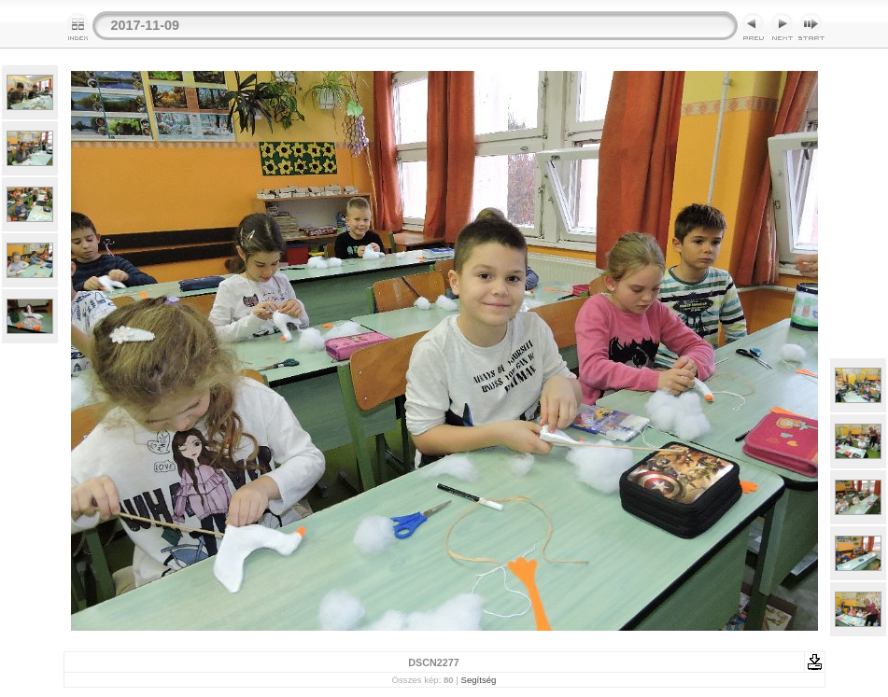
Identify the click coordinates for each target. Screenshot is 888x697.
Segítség (479, 680)
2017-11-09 (145, 25)
